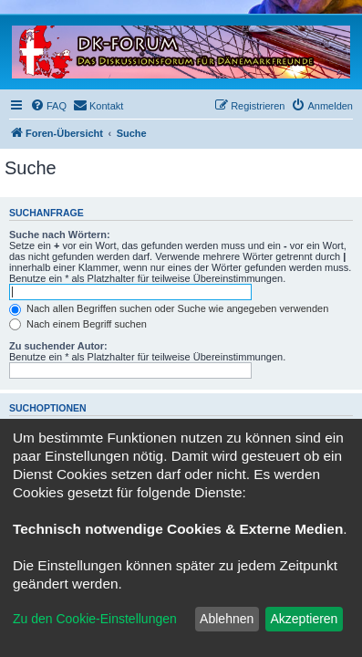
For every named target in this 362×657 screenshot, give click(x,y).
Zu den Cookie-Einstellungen (95, 618)
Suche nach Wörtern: (59, 234)
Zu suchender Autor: (58, 345)
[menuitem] (48, 106)
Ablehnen (226, 618)
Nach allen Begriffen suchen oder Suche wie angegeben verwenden (168, 308)
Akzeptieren (303, 618)
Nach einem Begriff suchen (78, 323)
